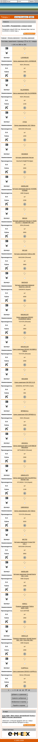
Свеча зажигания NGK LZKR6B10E (24, 61)
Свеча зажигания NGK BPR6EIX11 (24, 414)
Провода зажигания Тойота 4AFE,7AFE (25, 607)
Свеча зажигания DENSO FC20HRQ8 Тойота (24, 318)
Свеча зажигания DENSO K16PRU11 (25, 671)
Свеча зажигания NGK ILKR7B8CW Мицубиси (24, 446)
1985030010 (25, 507)
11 (20, 690)
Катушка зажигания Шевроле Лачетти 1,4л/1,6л (24, 286)
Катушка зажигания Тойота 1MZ (24, 254)
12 (23, 690)
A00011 (24, 603)
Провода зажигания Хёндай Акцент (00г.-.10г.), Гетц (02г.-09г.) (24, 639)
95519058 (24, 379)
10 (17, 690)
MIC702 (24, 539)
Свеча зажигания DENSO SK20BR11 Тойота (25, 350)
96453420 (24, 282)
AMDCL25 (24, 636)
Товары (4, 17)
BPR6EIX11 (24, 411)
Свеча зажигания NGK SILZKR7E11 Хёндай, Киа (24, 478)
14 (29, 690)
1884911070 (25, 475)
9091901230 (25, 346)
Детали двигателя (14, 38)
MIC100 (24, 250)
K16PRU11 (24, 668)
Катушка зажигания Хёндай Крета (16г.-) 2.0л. (25, 575)
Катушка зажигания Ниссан (25, 157)
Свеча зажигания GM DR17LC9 (24, 382)
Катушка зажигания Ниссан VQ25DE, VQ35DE (25, 189)
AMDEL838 (24, 186)
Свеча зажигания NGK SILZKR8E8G (25, 93)
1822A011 (24, 443)
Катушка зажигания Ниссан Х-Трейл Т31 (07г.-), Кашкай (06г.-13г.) (24, 221)
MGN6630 (24, 154)
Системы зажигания (27, 38)
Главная (3, 38)
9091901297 (25, 314)
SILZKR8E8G (24, 89)
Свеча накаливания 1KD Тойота (24, 125)
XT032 (25, 122)
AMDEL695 (24, 571)
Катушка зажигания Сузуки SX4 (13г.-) (24, 543)
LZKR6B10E (25, 57)
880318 (24, 218)
